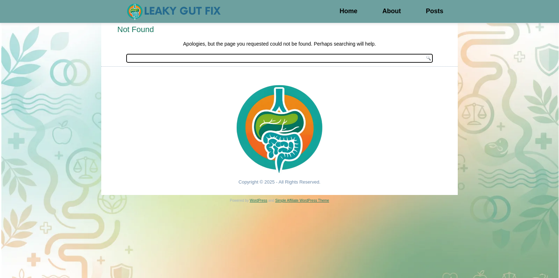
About (391, 11)
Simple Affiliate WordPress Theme (302, 200)
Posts (434, 11)
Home (348, 11)
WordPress (258, 200)
